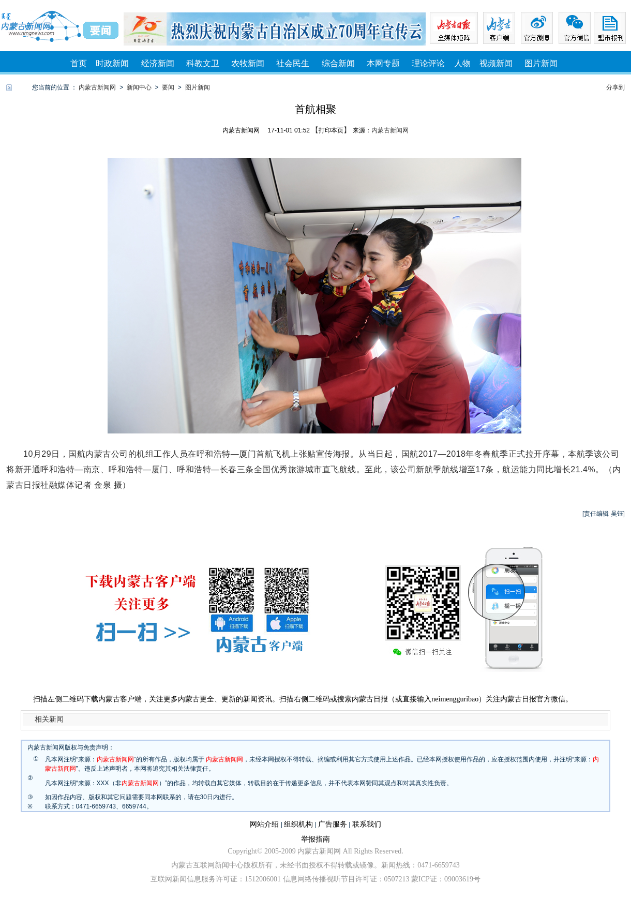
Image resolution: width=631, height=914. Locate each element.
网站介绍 (264, 824)
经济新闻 (157, 63)
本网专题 (383, 63)
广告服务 (332, 824)
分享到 (615, 87)
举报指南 (315, 839)
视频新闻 (496, 63)
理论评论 (428, 63)
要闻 (168, 87)
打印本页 (331, 130)
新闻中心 (139, 87)
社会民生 (292, 63)
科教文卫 (202, 63)
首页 (78, 63)
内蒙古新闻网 (97, 87)
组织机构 (298, 824)
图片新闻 (541, 63)
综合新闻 (338, 63)
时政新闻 (112, 63)
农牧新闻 (247, 63)
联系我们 (366, 824)
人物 (462, 63)
